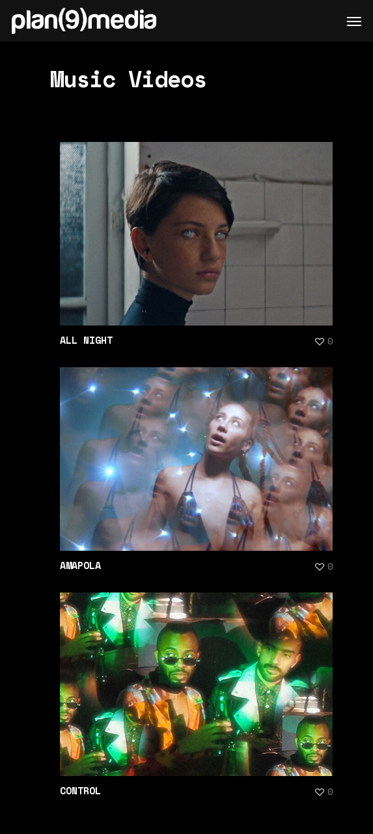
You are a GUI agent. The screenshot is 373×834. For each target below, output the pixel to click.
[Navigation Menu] (354, 20)
